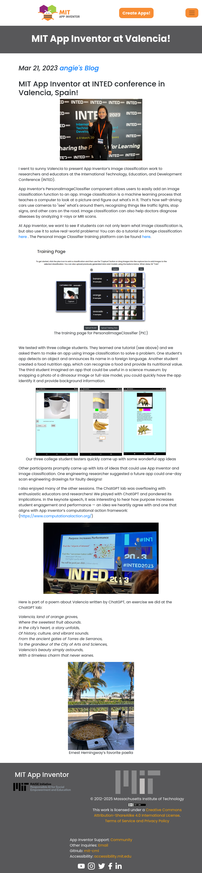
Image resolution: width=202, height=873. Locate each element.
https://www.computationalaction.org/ (55, 516)
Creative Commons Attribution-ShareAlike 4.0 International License (138, 812)
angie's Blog (79, 68)
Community (121, 839)
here (23, 236)
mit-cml (91, 850)
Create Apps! (136, 13)
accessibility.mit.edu (112, 856)
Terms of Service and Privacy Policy (137, 821)
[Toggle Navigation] (191, 12)
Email (103, 845)
